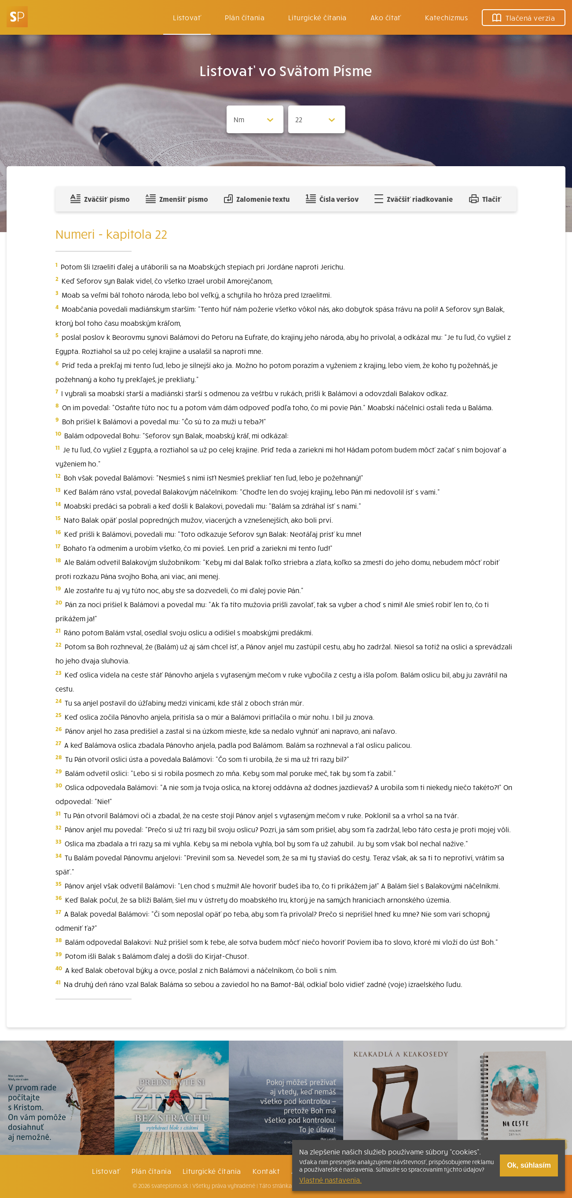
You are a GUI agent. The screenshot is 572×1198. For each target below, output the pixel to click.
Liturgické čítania (317, 17)
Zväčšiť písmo (99, 198)
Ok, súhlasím (529, 1165)
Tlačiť (485, 198)
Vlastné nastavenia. (330, 1179)
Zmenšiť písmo (177, 198)
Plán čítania (151, 1170)
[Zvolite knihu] (255, 119)
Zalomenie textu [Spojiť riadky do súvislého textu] (257, 198)
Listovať (187, 17)
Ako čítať (385, 17)
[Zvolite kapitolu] (316, 119)
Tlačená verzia (523, 17)
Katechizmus (446, 17)
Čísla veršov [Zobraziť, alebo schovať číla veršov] (332, 198)
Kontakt (266, 1170)
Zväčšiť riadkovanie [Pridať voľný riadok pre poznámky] (413, 198)
